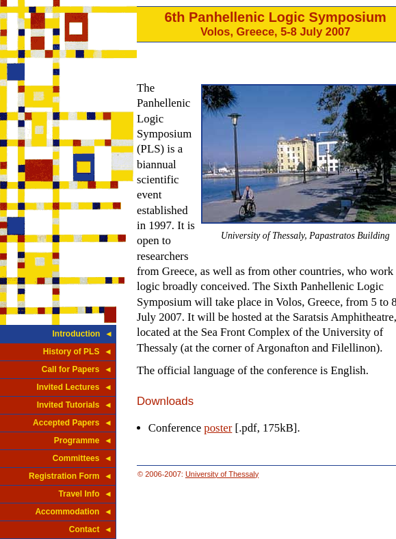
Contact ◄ (90, 529)
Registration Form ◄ (70, 476)
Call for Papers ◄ (77, 369)
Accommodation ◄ (73, 511)
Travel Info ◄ (85, 494)
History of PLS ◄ (77, 351)
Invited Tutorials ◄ (74, 405)
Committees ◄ (82, 458)
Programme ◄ (83, 440)
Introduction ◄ (82, 334)
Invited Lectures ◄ (74, 387)
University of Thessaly (222, 474)
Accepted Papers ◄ (72, 423)
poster (218, 427)
